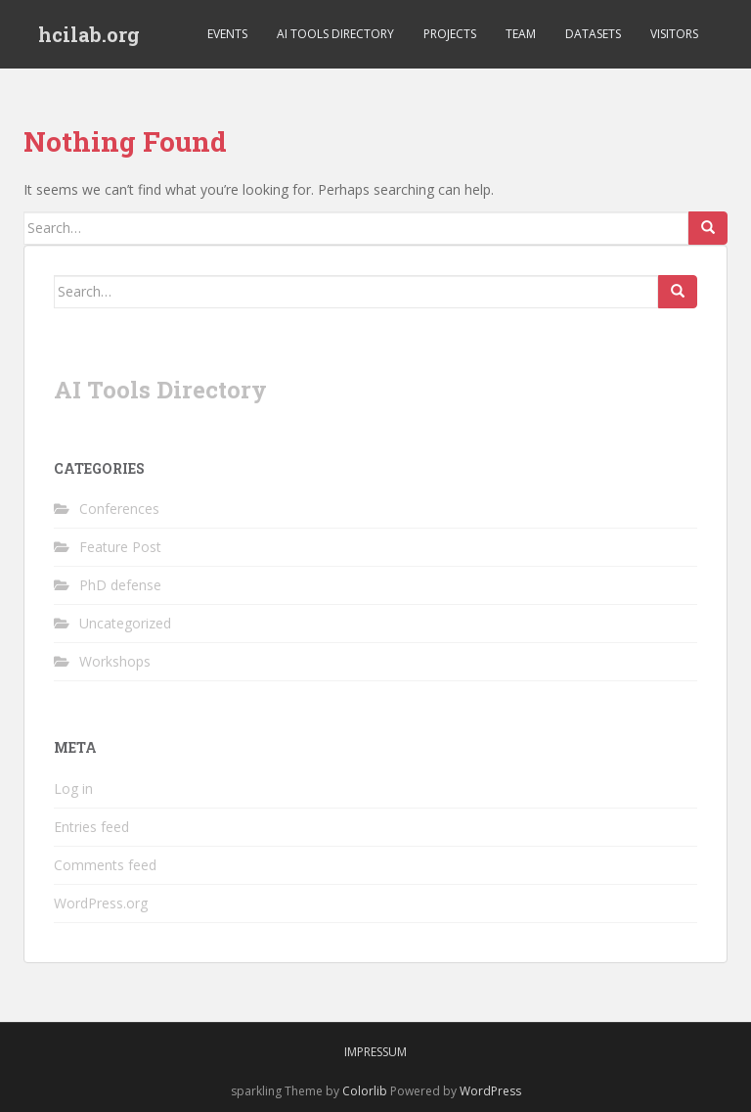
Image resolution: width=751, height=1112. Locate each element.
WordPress (490, 1091)
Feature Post (120, 546)
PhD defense (120, 585)
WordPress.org (101, 903)
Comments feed (105, 865)
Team (521, 33)
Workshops (115, 661)
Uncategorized (125, 623)
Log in (73, 788)
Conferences (119, 508)
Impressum (375, 1051)
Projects (449, 33)
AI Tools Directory (335, 33)
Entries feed (91, 826)
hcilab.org (89, 34)
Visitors (674, 33)
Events (227, 33)
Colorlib (364, 1091)
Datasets (593, 33)
